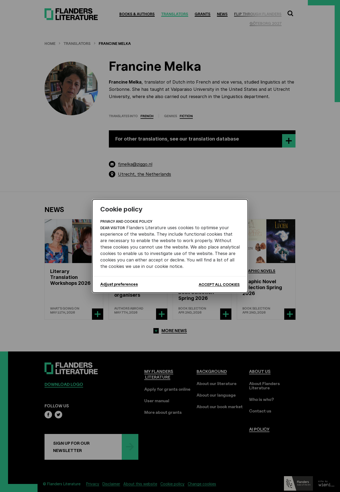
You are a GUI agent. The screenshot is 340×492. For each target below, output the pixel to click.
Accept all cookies (219, 284)
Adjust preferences (119, 284)
